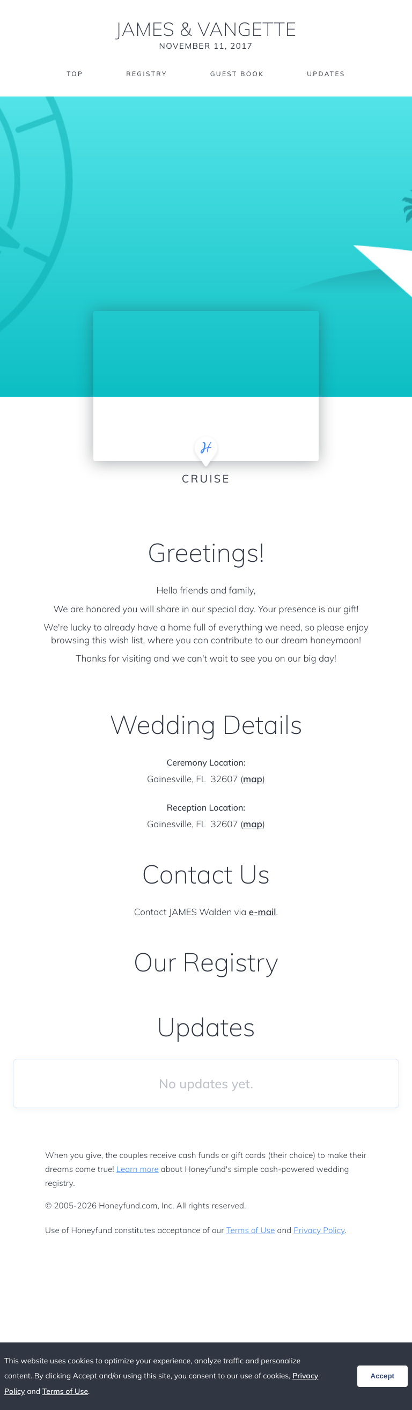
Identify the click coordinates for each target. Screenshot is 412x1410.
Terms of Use (250, 1230)
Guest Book (237, 74)
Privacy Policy (318, 1230)
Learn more (137, 1169)
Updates (326, 74)
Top (75, 74)
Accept (382, 1376)
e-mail (262, 912)
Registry (146, 74)
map (252, 779)
